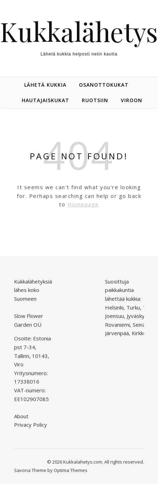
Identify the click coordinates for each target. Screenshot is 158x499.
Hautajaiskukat (45, 100)
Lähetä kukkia (45, 84)
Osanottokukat (104, 84)
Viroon (131, 100)
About (21, 416)
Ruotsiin (95, 100)
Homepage (83, 204)
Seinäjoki (143, 324)
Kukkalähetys (79, 31)
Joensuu (114, 315)
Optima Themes (70, 470)
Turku (133, 307)
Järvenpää (117, 333)
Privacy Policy (30, 424)
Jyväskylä (138, 315)
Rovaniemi (117, 324)
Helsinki (114, 307)
